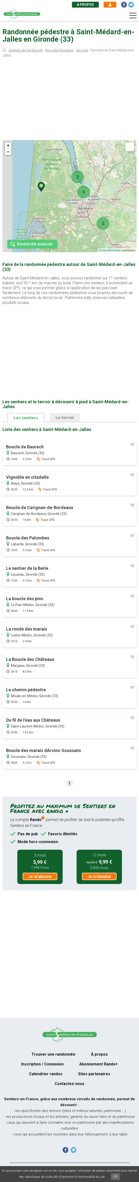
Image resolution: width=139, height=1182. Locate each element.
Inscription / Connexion (42, 1064)
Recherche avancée (34, 244)
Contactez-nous (69, 1083)
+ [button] (8, 146)
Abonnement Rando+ (98, 1064)
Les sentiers (26, 417)
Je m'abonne (40, 876)
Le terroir (65, 417)
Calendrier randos (45, 1074)
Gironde (82, 50)
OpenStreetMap (111, 250)
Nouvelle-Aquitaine (59, 50)
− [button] (8, 152)
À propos (85, 5)
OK (115, 1176)
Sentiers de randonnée (26, 50)
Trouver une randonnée (53, 1054)
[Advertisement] (69, 100)
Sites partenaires (94, 1074)
